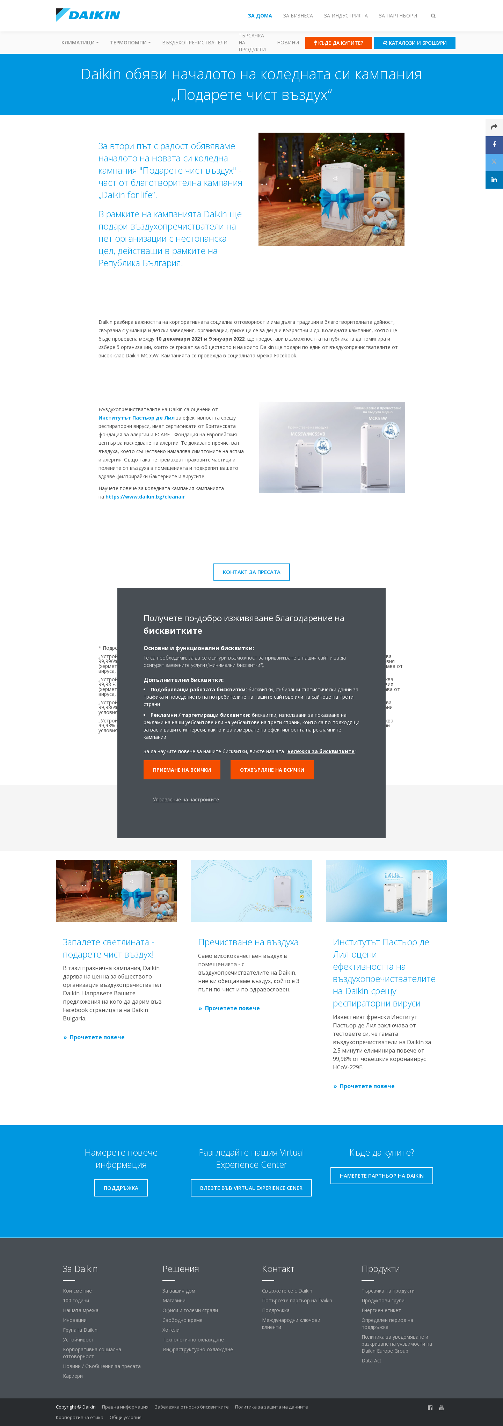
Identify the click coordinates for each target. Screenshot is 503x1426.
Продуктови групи (383, 1300)
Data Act (371, 1360)
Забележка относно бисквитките (192, 1407)
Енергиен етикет (381, 1310)
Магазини (173, 1300)
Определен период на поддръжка (387, 1323)
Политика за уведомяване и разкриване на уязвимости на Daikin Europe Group (397, 1343)
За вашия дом (178, 1290)
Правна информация (125, 1407)
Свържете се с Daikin (287, 1290)
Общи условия (125, 1417)
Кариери (73, 1376)
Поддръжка (276, 1310)
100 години (76, 1300)
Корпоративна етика (79, 1417)
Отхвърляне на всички (272, 769)
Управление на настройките (186, 799)
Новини (288, 42)
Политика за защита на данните (271, 1407)
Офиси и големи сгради (190, 1310)
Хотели (171, 1329)
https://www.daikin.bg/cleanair (142, 496)
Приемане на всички (182, 769)
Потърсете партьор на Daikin (297, 1300)
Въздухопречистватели (194, 42)
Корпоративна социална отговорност (92, 1353)
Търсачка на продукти (252, 42)
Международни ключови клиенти (291, 1323)
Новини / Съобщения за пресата (102, 1366)
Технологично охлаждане (193, 1339)
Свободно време (182, 1320)
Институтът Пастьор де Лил (134, 417)
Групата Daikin (80, 1329)
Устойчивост (78, 1339)
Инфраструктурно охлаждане (197, 1349)
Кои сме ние (77, 1290)
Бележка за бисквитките (321, 751)
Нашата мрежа (81, 1310)
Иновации (75, 1320)
